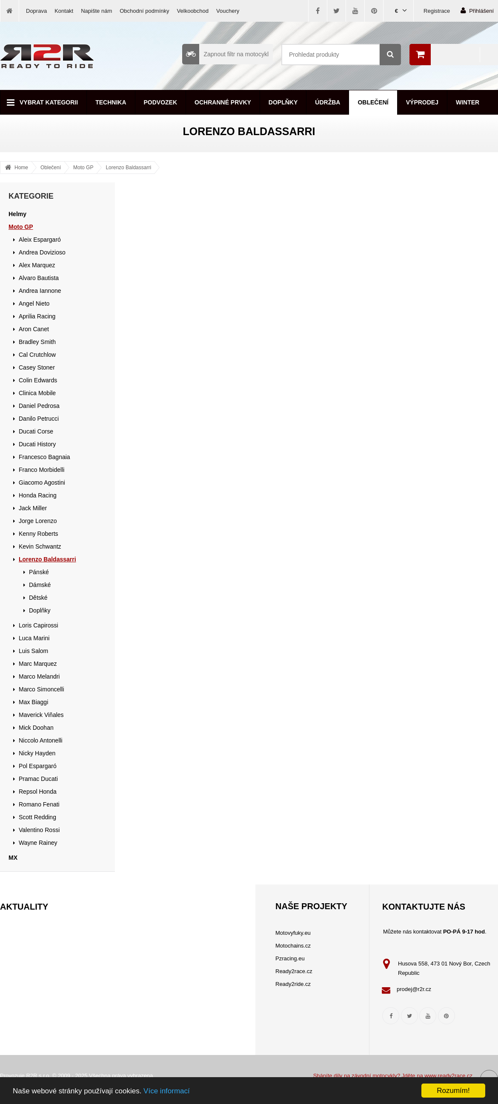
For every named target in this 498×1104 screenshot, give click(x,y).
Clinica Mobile (37, 393)
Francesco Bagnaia (44, 457)
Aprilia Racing (37, 316)
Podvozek (160, 102)
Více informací (166, 1091)
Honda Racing (38, 495)
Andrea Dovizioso (42, 252)
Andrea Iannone (40, 290)
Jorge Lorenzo (38, 520)
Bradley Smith (37, 341)
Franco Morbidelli (41, 469)
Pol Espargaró (38, 766)
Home (21, 168)
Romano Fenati (39, 804)
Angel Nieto (34, 303)
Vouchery (227, 11)
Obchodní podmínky (144, 11)
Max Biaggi (33, 702)
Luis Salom (33, 650)
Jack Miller (33, 508)
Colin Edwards (38, 380)
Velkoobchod (193, 11)
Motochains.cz (293, 945)
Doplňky (283, 102)
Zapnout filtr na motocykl (225, 54)
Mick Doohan (36, 727)
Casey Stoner (37, 367)
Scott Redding (37, 817)
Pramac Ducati (38, 778)
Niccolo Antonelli (41, 740)
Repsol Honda (38, 791)
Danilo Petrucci (39, 418)
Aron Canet (34, 329)
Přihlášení (477, 10)
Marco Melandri (39, 676)
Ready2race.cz (293, 971)
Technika (110, 102)
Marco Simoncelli (41, 689)
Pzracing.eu (290, 958)
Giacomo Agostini (42, 482)
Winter (467, 102)
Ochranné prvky (223, 102)
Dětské (38, 597)
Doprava (36, 11)
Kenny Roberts (38, 533)
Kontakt (63, 11)
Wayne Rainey (38, 842)
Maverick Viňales (41, 714)
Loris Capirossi (38, 625)
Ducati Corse (36, 431)
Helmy (17, 214)
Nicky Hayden (37, 753)
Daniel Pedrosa (39, 405)
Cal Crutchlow (37, 354)
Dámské (40, 584)
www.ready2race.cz (448, 1075)
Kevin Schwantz (40, 546)
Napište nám (96, 11)
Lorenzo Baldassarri (128, 168)
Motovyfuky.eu (293, 933)
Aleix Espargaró (40, 239)
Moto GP (83, 168)
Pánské (39, 572)
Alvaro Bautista (39, 278)
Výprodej (422, 102)
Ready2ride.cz (293, 984)
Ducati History (37, 444)
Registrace (437, 11)
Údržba (327, 102)
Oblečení (373, 102)
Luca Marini (34, 638)
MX (13, 857)
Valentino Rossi (39, 830)
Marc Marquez (38, 663)
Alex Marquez (37, 265)
